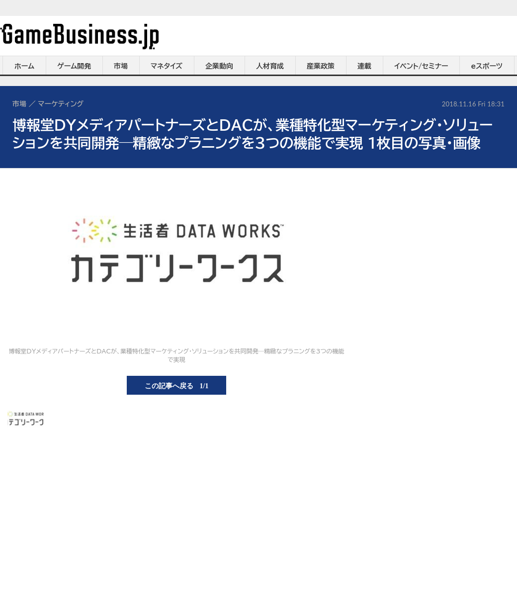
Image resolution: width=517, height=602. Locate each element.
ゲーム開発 (74, 66)
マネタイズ (166, 66)
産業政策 (321, 66)
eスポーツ (487, 66)
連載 (364, 66)
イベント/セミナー (421, 66)
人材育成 (270, 66)
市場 (121, 66)
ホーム (24, 66)
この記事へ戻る (177, 385)
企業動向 (219, 66)
